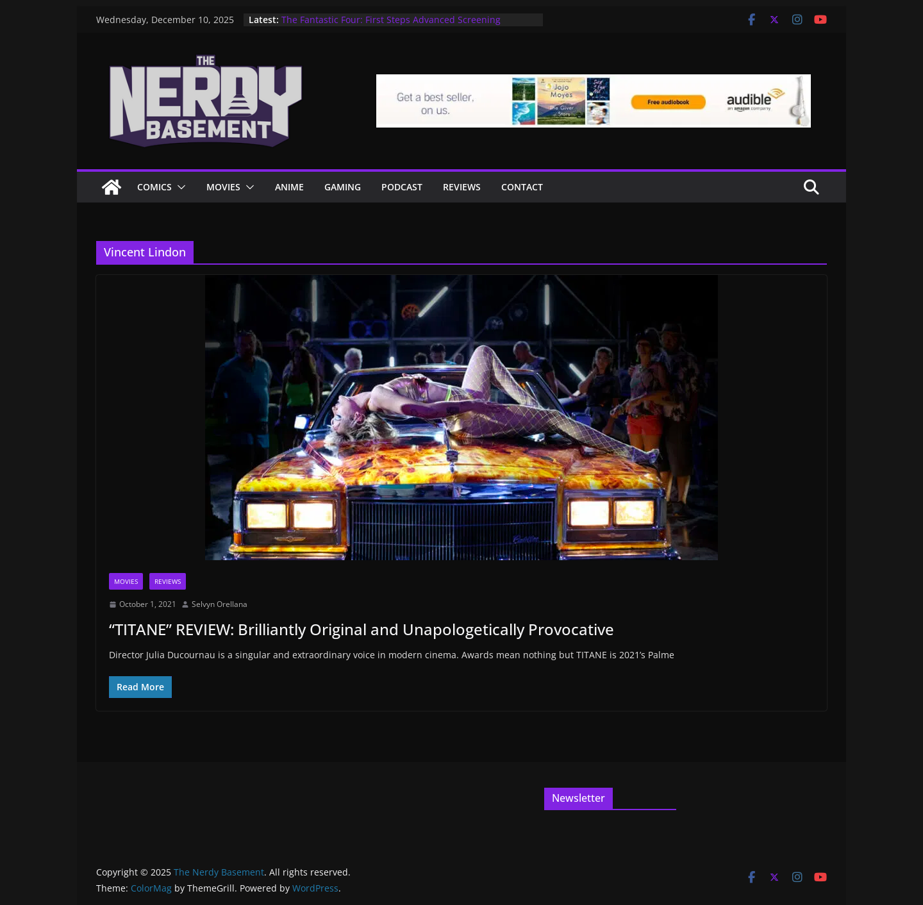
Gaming (342, 187)
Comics (154, 187)
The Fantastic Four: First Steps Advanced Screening (391, 19)
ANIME (289, 187)
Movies (223, 187)
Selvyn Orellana (219, 604)
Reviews (462, 187)
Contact (522, 187)
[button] (179, 187)
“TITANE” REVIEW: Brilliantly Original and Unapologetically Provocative (361, 629)
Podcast (401, 187)
